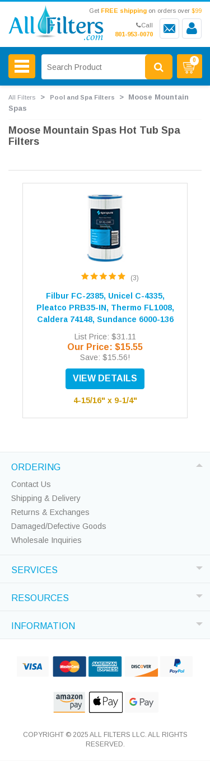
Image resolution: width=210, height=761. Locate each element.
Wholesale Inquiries (46, 540)
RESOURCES (40, 596)
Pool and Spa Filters (82, 97)
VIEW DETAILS (105, 378)
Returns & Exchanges (50, 512)
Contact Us (31, 484)
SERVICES (34, 568)
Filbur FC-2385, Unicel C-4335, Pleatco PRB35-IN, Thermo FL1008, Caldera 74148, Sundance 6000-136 (105, 307)
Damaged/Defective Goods (58, 526)
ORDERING (35, 465)
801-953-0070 (134, 34)
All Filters (21, 97)
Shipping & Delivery (46, 498)
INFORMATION (43, 624)
